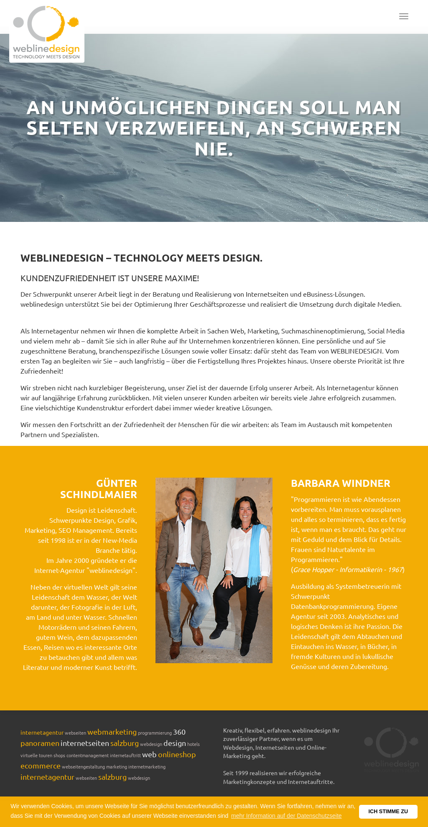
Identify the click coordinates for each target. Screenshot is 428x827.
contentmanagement (87, 755)
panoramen (39, 742)
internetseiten (85, 742)
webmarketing (112, 731)
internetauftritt (125, 755)
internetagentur (42, 732)
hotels (193, 743)
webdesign (151, 743)
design (174, 742)
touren (45, 755)
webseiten (75, 732)
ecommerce (40, 765)
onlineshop (177, 754)
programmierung (155, 732)
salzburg (124, 742)
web (149, 754)
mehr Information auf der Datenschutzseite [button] (286, 815)
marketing (116, 766)
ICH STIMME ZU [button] (388, 811)
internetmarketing (147, 766)
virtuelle (29, 755)
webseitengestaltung (83, 766)
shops (59, 755)
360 (179, 731)
